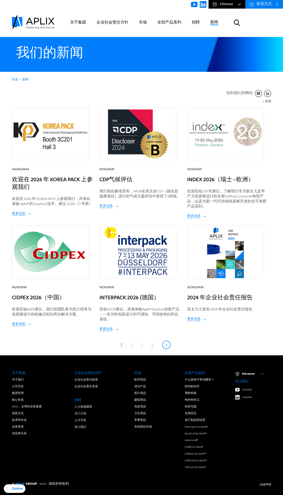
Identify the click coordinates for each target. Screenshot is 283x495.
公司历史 (18, 386)
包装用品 (140, 406)
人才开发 (80, 420)
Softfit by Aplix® (194, 447)
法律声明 (265, 484)
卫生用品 (140, 413)
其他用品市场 (143, 426)
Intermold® (191, 440)
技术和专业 (19, 420)
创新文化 (18, 413)
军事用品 (140, 420)
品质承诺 (18, 426)
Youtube (243, 389)
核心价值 (18, 400)
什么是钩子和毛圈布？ (199, 379)
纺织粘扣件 (192, 386)
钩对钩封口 (192, 400)
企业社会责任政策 (86, 379)
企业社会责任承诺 (86, 386)
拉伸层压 (191, 413)
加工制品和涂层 (195, 420)
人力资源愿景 (83, 407)
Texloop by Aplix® (195, 467)
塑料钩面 (191, 393)
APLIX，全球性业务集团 (27, 406)
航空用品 (140, 379)
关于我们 (18, 379)
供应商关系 (19, 433)
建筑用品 (140, 400)
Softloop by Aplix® (195, 460)
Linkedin (243, 397)
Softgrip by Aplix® (195, 453)
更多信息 (18, 213)
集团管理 (18, 393)
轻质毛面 (191, 406)
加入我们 (80, 427)
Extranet (249, 374)
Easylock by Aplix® (195, 433)
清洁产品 (140, 386)
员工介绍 (80, 413)
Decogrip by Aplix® (196, 426)
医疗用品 (140, 393)
